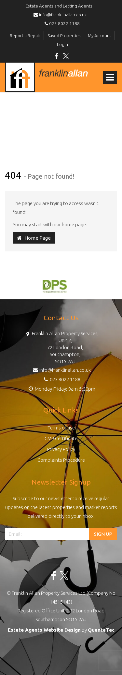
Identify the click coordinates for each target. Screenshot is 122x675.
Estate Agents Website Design (44, 630)
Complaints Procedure (61, 460)
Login (62, 44)
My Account (99, 35)
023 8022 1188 (61, 23)
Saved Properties (64, 35)
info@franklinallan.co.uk (61, 14)
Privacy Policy (61, 449)
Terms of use (61, 427)
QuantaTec (101, 630)
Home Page (34, 238)
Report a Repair (25, 35)
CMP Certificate (61, 438)
